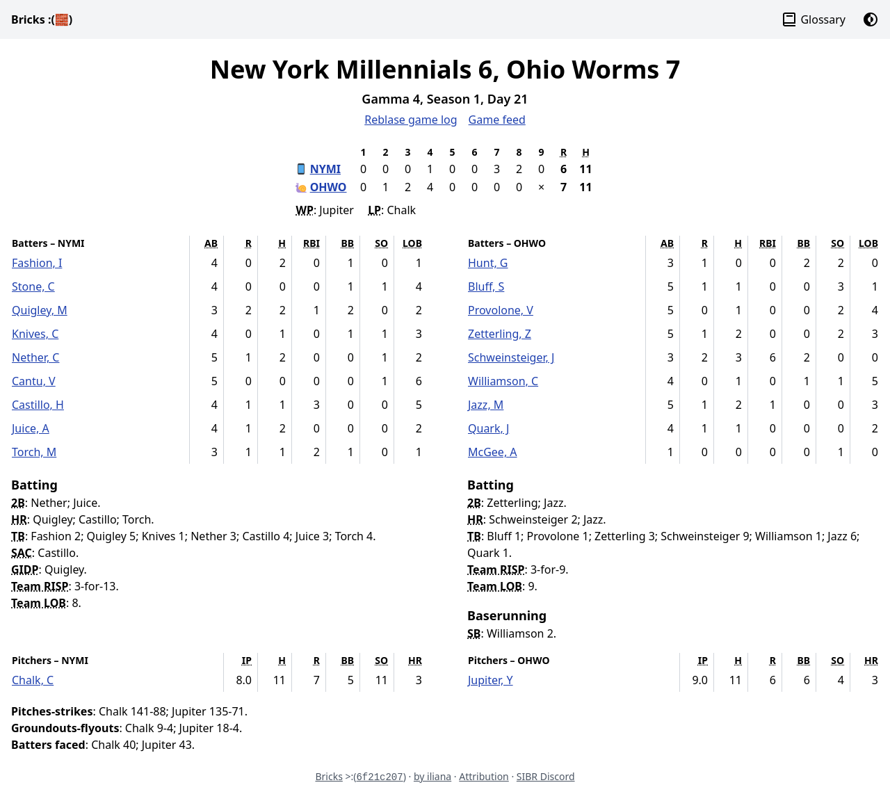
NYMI (325, 169)
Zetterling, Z (499, 333)
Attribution (484, 776)
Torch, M (34, 452)
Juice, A (30, 428)
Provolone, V (500, 310)
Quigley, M (39, 310)
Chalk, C (33, 680)
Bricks (41, 19)
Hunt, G (488, 262)
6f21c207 (379, 777)
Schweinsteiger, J (511, 357)
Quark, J (488, 428)
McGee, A (492, 452)
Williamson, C (503, 381)
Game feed (497, 119)
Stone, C (33, 286)
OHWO (328, 187)
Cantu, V (34, 381)
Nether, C (35, 357)
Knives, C (35, 333)
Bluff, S (486, 286)
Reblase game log (410, 119)
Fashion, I (37, 262)
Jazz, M (485, 404)
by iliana (432, 776)
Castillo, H (38, 404)
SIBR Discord (546, 776)
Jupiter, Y (490, 680)
